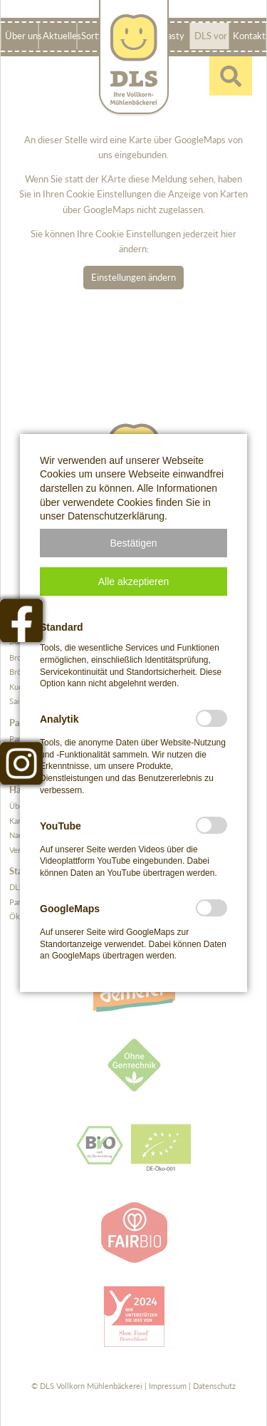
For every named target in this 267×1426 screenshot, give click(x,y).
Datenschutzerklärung (116, 516)
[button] (133, 543)
